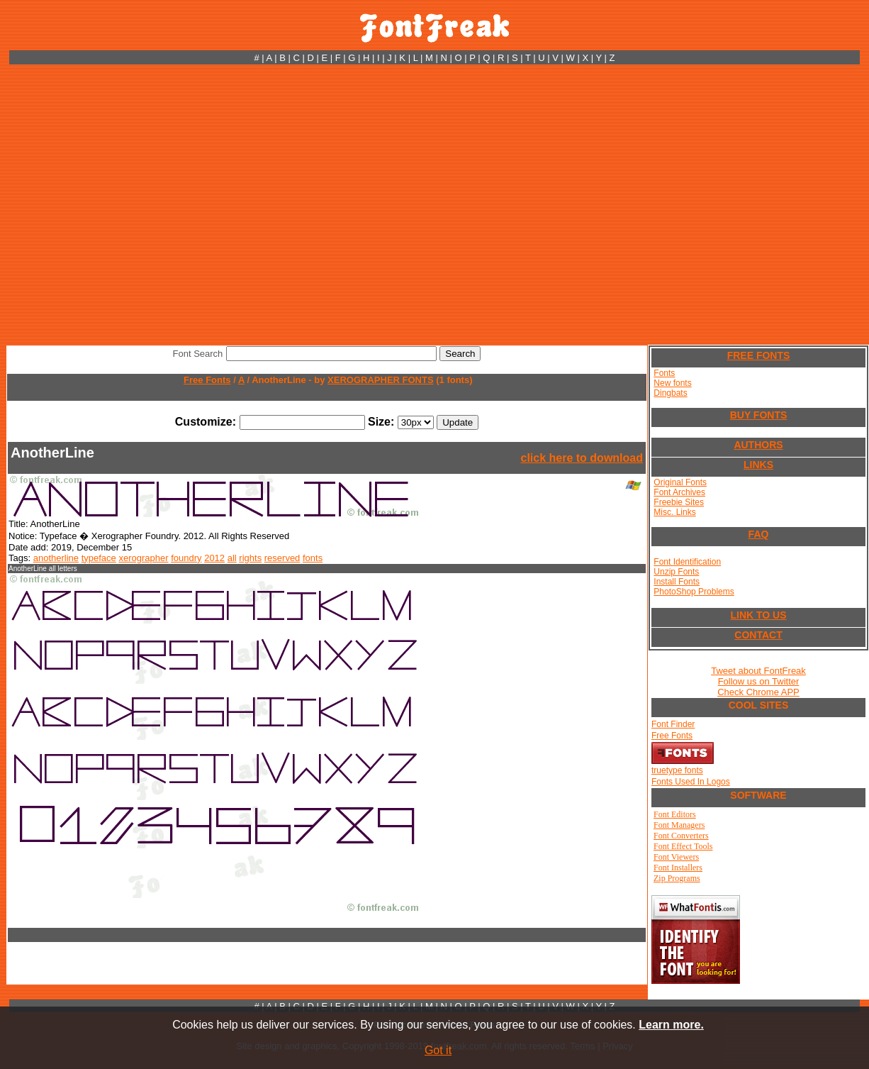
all (232, 558)
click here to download (582, 458)
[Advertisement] (133, 205)
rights (250, 558)
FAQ (759, 534)
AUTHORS (758, 444)
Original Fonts (680, 482)
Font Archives (679, 492)
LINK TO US (758, 615)
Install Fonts (677, 582)
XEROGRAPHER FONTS (380, 380)
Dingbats (670, 393)
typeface (99, 558)
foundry (186, 558)
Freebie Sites (679, 502)
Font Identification (687, 562)
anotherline (56, 558)
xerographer (143, 558)
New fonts (672, 383)
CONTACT (758, 635)
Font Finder (673, 724)
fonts (313, 558)
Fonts (664, 373)
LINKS (758, 464)
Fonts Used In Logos (690, 782)
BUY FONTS (758, 415)
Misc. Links (674, 512)
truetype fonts (677, 770)
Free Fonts (207, 380)
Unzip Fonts (676, 572)
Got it (438, 1050)
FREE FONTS (758, 355)
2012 (214, 558)
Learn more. (671, 1025)
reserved (282, 558)
